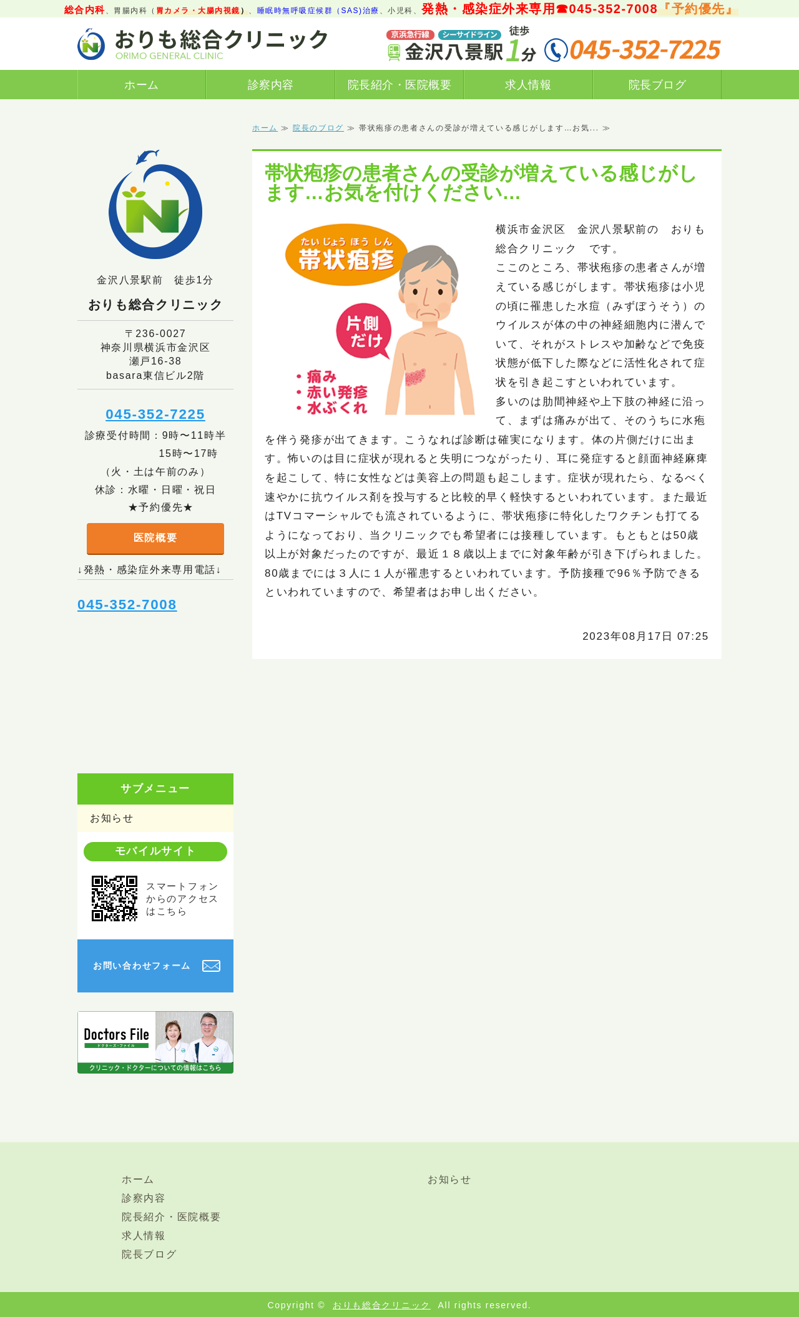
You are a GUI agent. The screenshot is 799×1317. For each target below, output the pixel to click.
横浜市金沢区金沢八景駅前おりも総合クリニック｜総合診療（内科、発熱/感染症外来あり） (202, 43)
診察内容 (271, 84)
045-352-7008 (127, 604)
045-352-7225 (155, 414)
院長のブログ (318, 128)
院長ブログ (658, 84)
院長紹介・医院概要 (400, 84)
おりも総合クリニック (382, 1305)
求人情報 (528, 84)
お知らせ (112, 818)
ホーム (141, 84)
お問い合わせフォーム (142, 966)
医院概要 (156, 537)
